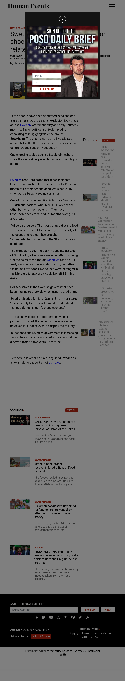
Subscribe (47, 89)
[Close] (62, 19)
